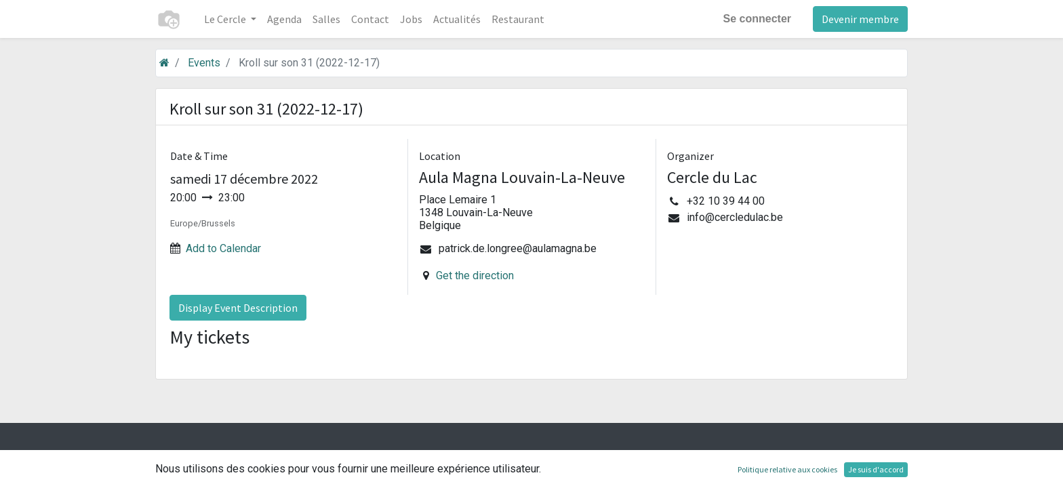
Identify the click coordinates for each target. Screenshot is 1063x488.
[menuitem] (284, 19)
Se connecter (757, 18)
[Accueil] (164, 62)
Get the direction (475, 275)
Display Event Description (238, 307)
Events (204, 62)
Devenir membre (860, 19)
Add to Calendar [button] (223, 248)
